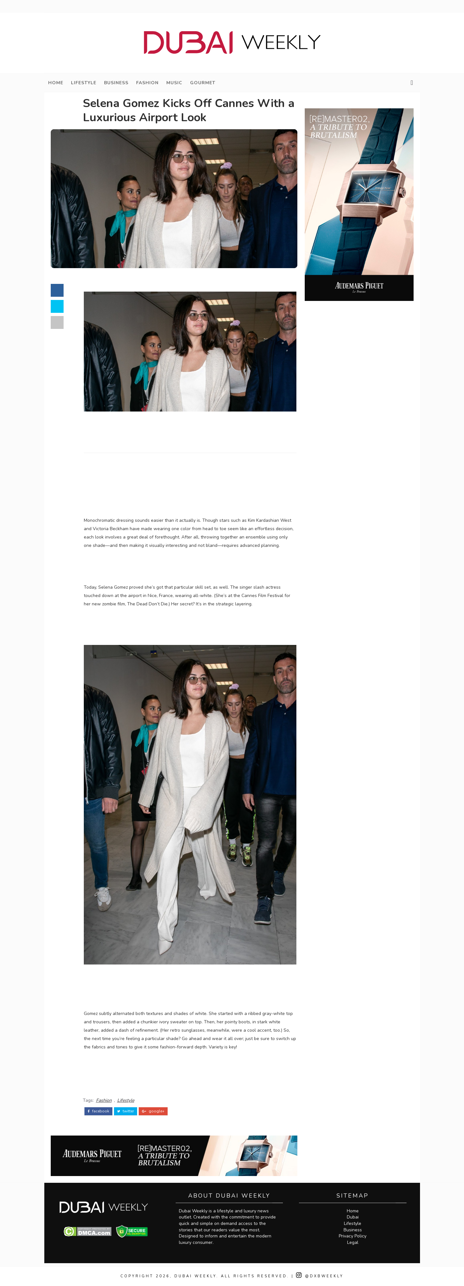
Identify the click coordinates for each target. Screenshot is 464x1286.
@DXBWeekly (320, 1276)
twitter (125, 1111)
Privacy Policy (352, 1236)
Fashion (147, 83)
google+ (153, 1111)
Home (55, 83)
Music (174, 83)
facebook (98, 1111)
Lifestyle (83, 83)
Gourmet (202, 83)
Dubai (353, 1217)
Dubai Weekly (195, 1276)
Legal (352, 1242)
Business (116, 83)
